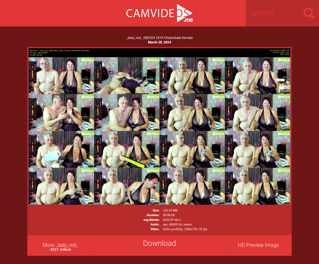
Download (159, 243)
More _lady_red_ (60, 247)
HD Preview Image (258, 245)
